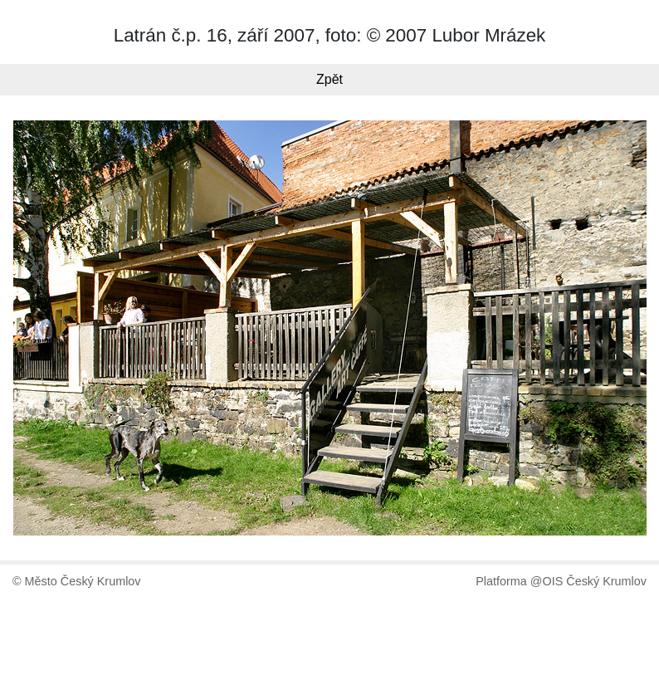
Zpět (329, 79)
